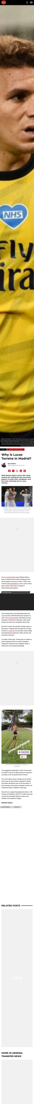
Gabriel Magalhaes (13, 583)
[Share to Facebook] (9, 471)
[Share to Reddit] (21, 471)
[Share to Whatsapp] (17, 471)
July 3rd (11, 631)
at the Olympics (13, 618)
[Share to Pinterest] (24, 471)
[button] (27, 3)
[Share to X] (13, 471)
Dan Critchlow (12, 463)
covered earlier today (12, 577)
